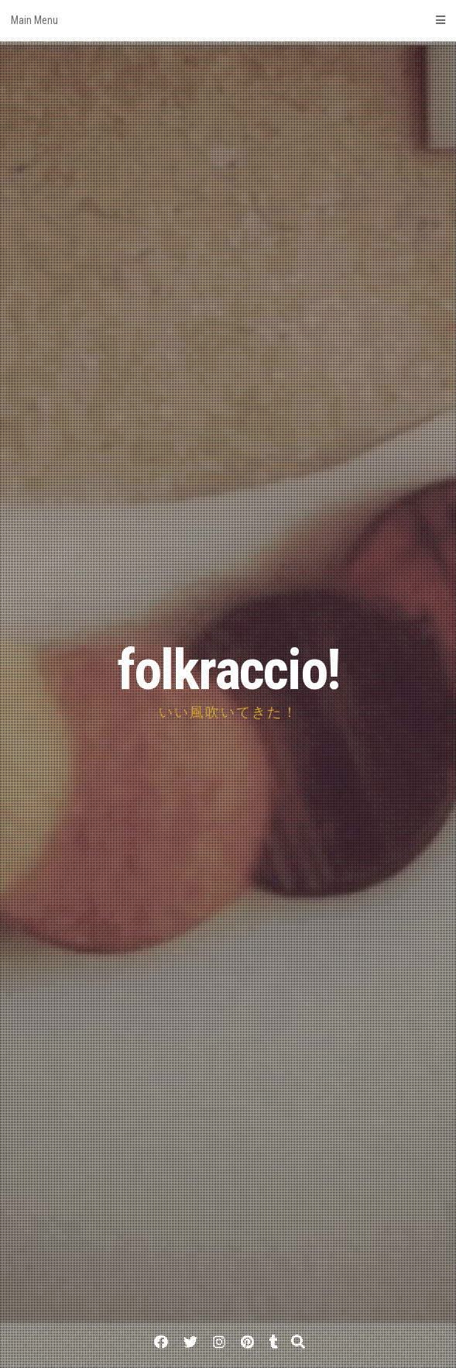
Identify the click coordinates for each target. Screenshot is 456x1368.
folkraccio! (228, 670)
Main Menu (228, 20)
